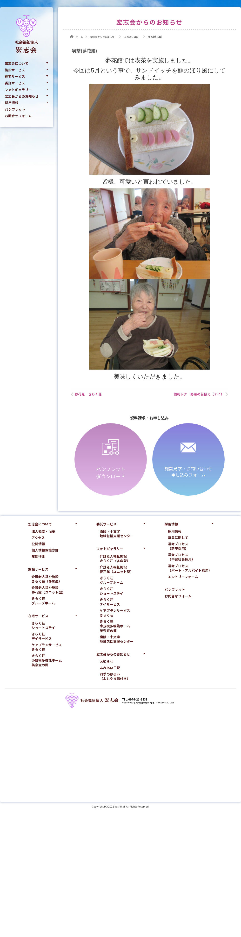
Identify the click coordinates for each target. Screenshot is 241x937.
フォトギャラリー (18, 89)
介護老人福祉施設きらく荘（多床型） (47, 579)
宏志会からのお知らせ (22, 96)
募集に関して (178, 537)
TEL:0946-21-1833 (134, 699)
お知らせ (106, 661)
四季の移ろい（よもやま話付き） (115, 676)
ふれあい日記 (110, 667)
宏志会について (16, 63)
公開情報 (38, 544)
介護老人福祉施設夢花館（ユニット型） (48, 589)
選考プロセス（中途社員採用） (181, 557)
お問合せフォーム (18, 116)
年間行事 (38, 556)
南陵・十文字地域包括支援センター (117, 533)
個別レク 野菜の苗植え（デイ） (199, 394)
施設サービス (15, 69)
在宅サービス (15, 76)
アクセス (38, 537)
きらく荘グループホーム (43, 600)
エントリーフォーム (183, 576)
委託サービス (15, 83)
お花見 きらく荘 (88, 394)
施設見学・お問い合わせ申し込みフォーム (188, 471)
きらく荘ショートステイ (43, 625)
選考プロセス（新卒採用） (178, 546)
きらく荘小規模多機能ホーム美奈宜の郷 (47, 660)
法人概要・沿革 (43, 531)
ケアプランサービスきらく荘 (47, 647)
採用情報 (11, 102)
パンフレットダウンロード (110, 472)
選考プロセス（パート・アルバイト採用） (190, 568)
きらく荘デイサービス (42, 636)
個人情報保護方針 (45, 550)
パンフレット (15, 109)
